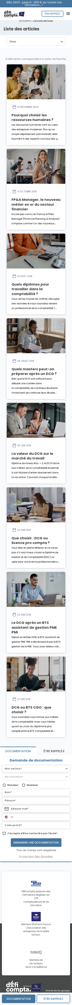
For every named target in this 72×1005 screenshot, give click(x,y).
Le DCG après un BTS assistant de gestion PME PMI (34, 627)
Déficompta (25, 21)
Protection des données (36, 856)
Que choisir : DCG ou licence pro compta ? (31, 540)
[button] (36, 42)
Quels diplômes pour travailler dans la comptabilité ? (30, 289)
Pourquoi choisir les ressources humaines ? (32, 117)
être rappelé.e (53, 999)
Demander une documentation (36, 842)
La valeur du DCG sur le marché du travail (32, 456)
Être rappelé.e (52, 13)
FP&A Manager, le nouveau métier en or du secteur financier (36, 204)
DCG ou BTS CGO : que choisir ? (31, 709)
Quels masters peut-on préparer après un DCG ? (34, 371)
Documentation (19, 999)
